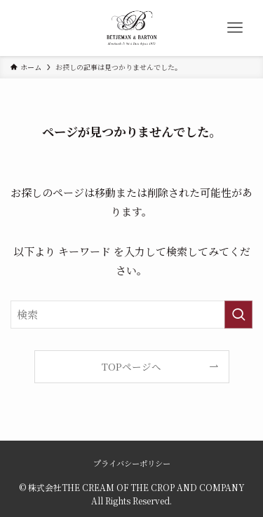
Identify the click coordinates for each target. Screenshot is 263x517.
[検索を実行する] (238, 315)
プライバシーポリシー (131, 463)
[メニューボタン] (235, 28)
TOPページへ (131, 366)
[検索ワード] (131, 315)
